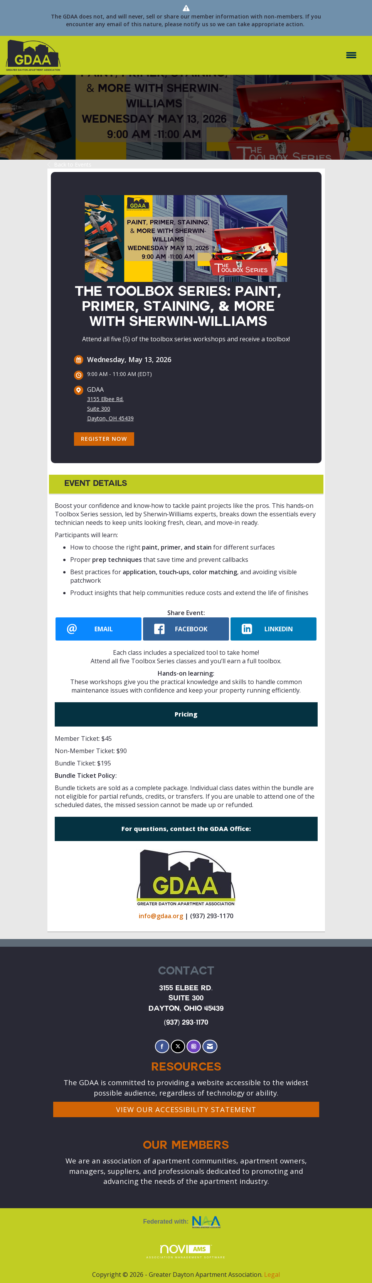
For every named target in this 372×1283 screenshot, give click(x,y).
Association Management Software (186, 1252)
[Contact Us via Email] (209, 1046)
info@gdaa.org (161, 916)
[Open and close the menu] (212, 55)
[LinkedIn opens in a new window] (273, 629)
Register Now (104, 438)
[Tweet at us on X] (178, 1046)
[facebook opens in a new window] (186, 629)
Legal (272, 1274)
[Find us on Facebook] (162, 1046)
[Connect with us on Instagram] (194, 1046)
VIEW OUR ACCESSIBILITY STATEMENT (186, 1109)
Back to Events (69, 164)
